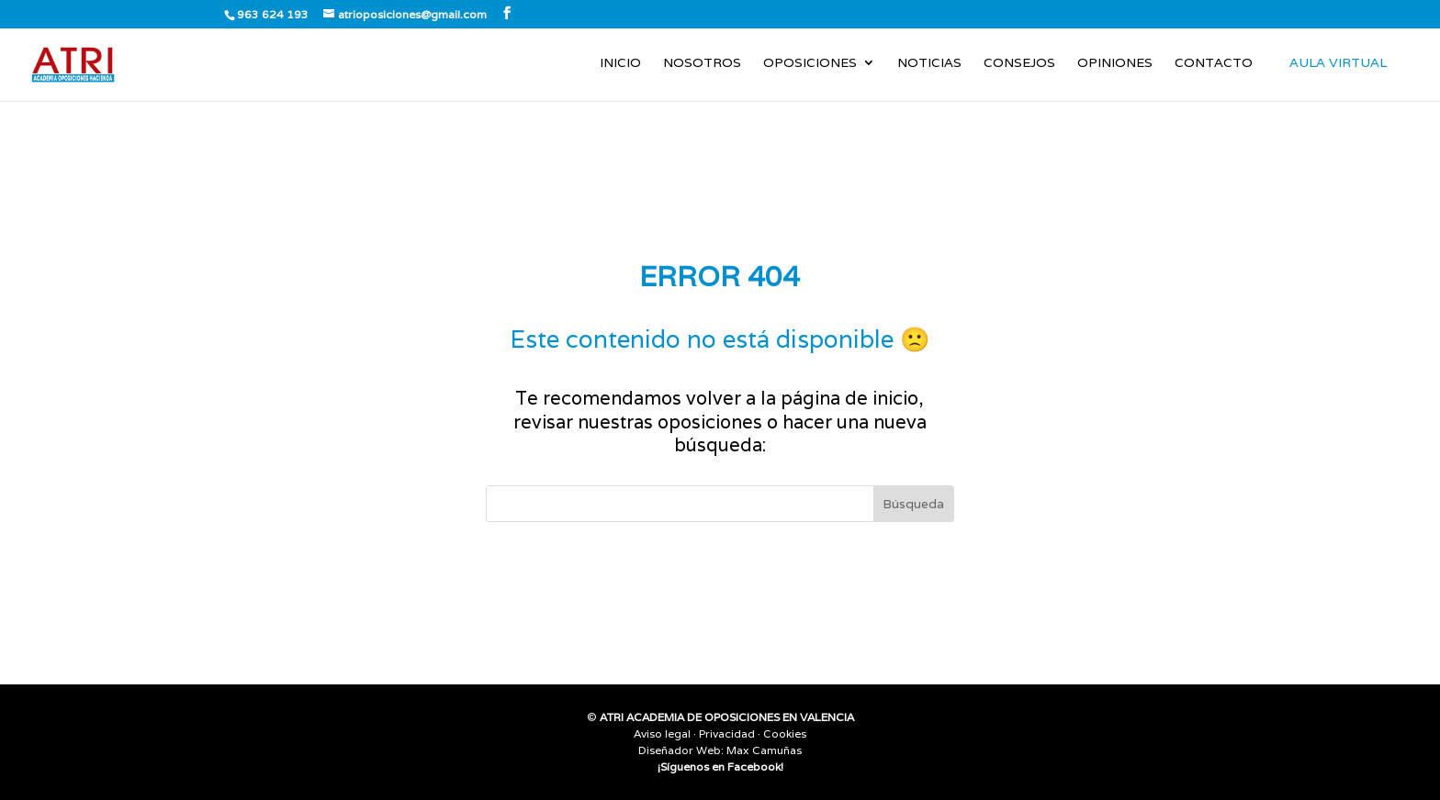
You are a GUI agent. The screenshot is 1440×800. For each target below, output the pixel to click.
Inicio (620, 63)
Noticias (929, 63)
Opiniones (1115, 63)
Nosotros (702, 63)
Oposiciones (810, 63)
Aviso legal (662, 733)
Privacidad (727, 733)
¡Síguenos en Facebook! (720, 766)
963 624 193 (273, 14)
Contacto (1214, 63)
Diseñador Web (679, 750)
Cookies (784, 733)
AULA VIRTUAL (1338, 62)
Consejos (1019, 63)
